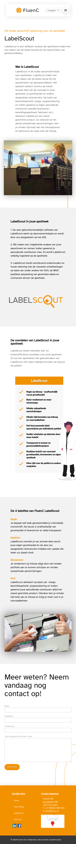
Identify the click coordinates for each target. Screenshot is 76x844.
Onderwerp (38, 728)
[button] (65, 10)
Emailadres (38, 718)
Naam (38, 708)
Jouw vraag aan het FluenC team (38, 738)
